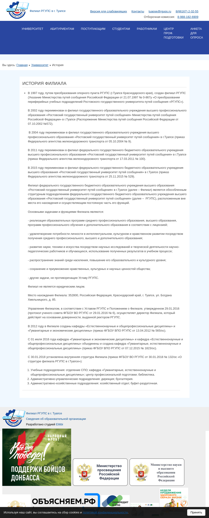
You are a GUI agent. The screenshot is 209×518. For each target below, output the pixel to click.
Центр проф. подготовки (174, 33)
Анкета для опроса (196, 33)
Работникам (147, 28)
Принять (196, 512)
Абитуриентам (62, 28)
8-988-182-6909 (188, 17)
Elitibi (59, 424)
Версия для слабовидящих (108, 11)
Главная (22, 65)
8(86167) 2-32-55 (187, 11)
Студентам (121, 28)
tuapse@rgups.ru (160, 11)
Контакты (137, 11)
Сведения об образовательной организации (56, 419)
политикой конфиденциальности (105, 512)
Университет (32, 28)
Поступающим (93, 28)
